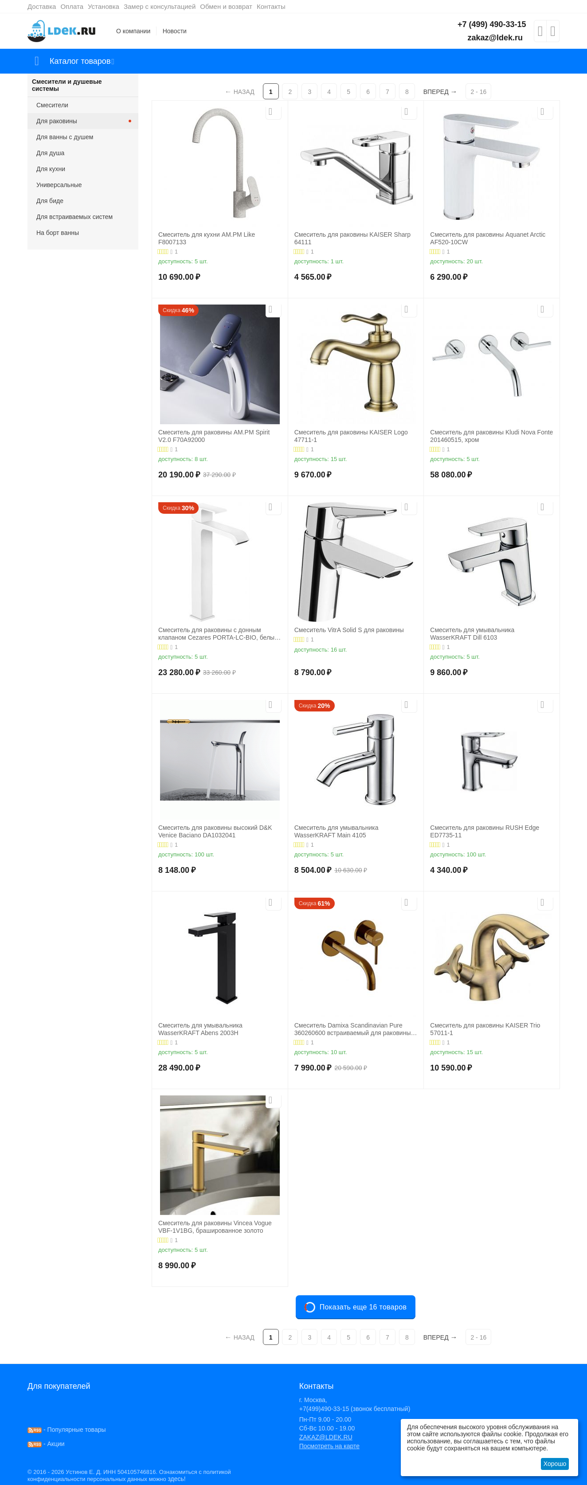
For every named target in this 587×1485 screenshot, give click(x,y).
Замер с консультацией (160, 6)
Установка (103, 6)
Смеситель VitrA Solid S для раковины (349, 629)
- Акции (46, 1443)
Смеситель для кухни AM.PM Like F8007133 (206, 238)
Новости (175, 31)
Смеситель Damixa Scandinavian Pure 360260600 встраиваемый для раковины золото (352, 1029)
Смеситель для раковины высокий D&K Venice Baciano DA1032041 (215, 831)
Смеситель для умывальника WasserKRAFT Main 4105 (336, 831)
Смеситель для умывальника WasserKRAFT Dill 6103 (472, 633)
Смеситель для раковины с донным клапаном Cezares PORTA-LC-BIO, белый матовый (218, 633)
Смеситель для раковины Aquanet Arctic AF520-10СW (487, 238)
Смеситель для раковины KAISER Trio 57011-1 (485, 1029)
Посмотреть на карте (329, 1446)
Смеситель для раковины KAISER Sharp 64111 (352, 238)
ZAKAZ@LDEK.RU (325, 1437)
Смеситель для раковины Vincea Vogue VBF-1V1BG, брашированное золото (215, 1226)
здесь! (176, 1478)
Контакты (271, 6)
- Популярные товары (66, 1429)
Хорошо (555, 1463)
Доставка (41, 6)
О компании (133, 31)
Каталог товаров (80, 61)
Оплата (71, 6)
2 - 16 (478, 91)
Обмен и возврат (226, 6)
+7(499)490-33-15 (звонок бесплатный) (355, 1408)
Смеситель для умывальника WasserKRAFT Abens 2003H (200, 1029)
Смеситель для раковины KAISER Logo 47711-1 (351, 436)
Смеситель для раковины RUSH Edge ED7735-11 (484, 831)
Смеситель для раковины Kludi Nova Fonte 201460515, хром (491, 436)
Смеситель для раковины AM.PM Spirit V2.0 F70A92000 (214, 436)
